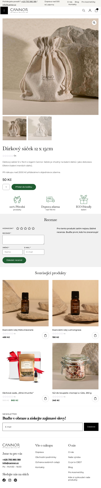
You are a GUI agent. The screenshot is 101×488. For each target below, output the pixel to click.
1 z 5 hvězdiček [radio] (17, 228)
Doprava (39, 452)
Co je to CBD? (75, 462)
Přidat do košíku (23, 187)
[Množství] (6, 187)
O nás (69, 2)
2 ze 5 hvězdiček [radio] (21, 228)
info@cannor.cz (9, 5)
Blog (77, 2)
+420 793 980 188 (28, 1)
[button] (94, 22)
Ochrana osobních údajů (47, 462)
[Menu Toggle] (4, 10)
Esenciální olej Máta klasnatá (18, 330)
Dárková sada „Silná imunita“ (18, 393)
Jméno (6, 247)
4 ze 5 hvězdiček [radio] (29, 228)
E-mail (27, 247)
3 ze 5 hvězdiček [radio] (25, 228)
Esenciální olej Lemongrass (66, 330)
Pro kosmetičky (88, 2)
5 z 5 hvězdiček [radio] (33, 228)
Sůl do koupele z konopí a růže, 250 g (72, 393)
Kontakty (73, 4)
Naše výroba (74, 457)
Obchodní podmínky (45, 457)
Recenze (7, 233)
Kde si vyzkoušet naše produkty (79, 478)
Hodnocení (8, 228)
